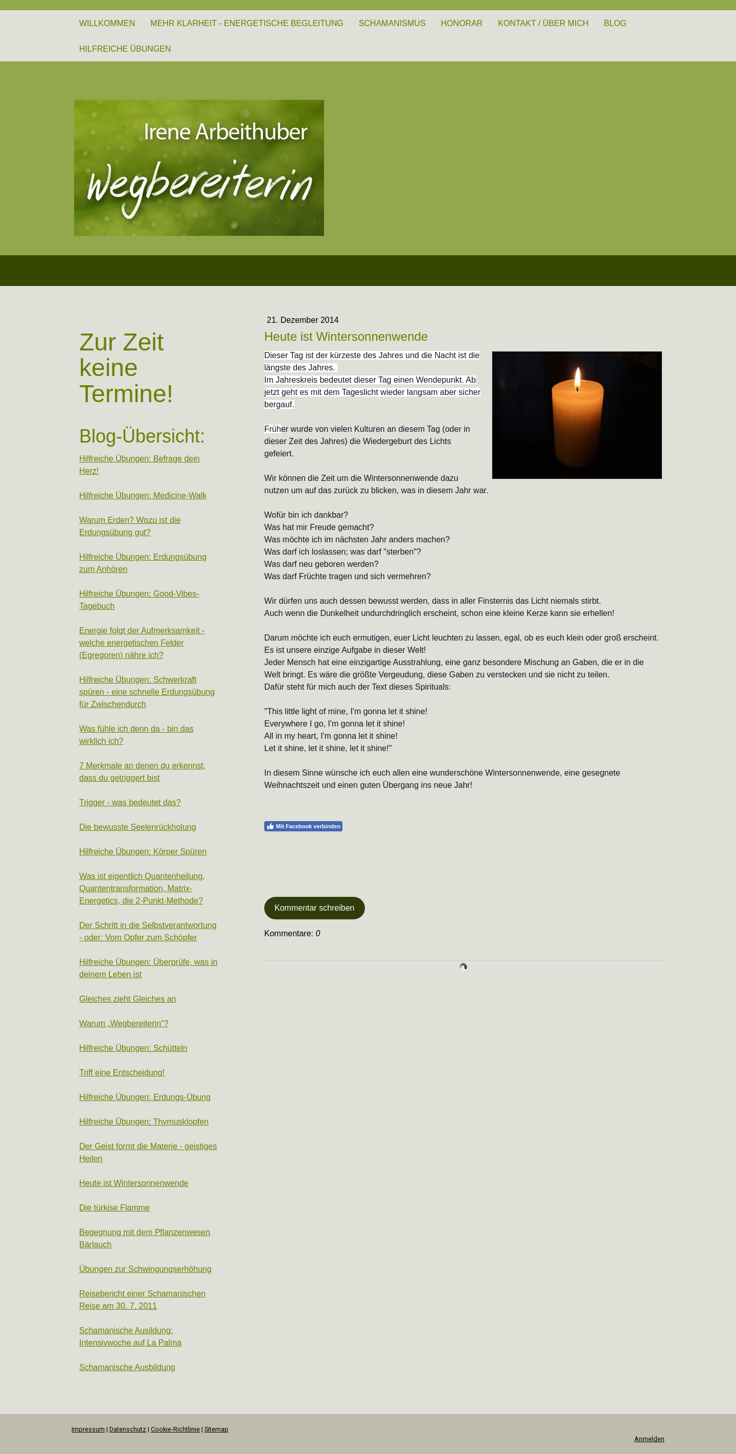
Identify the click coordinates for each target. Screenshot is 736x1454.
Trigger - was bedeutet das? (130, 802)
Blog (615, 23)
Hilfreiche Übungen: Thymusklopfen (144, 1121)
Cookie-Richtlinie (175, 1429)
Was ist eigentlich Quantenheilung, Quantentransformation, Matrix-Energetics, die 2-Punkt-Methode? (142, 888)
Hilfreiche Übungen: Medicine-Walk (142, 495)
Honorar (462, 23)
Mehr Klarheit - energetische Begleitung (246, 23)
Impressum (88, 1429)
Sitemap (216, 1429)
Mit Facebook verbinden (303, 826)
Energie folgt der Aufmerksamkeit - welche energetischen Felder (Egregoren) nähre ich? (141, 642)
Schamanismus (392, 23)
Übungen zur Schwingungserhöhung (145, 1269)
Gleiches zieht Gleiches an (127, 999)
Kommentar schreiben (314, 908)
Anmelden (649, 1439)
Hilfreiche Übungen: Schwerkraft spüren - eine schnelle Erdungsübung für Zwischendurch (147, 692)
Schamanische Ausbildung (127, 1367)
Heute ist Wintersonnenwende (133, 1183)
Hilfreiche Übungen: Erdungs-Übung (145, 1097)
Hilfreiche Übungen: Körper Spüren (142, 851)
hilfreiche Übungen (125, 49)
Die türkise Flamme (114, 1207)
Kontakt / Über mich (543, 23)
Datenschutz (127, 1429)
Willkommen (107, 23)
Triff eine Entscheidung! (122, 1072)
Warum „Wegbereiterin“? (123, 1023)
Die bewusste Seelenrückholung (137, 827)
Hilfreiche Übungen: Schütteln (133, 1048)
